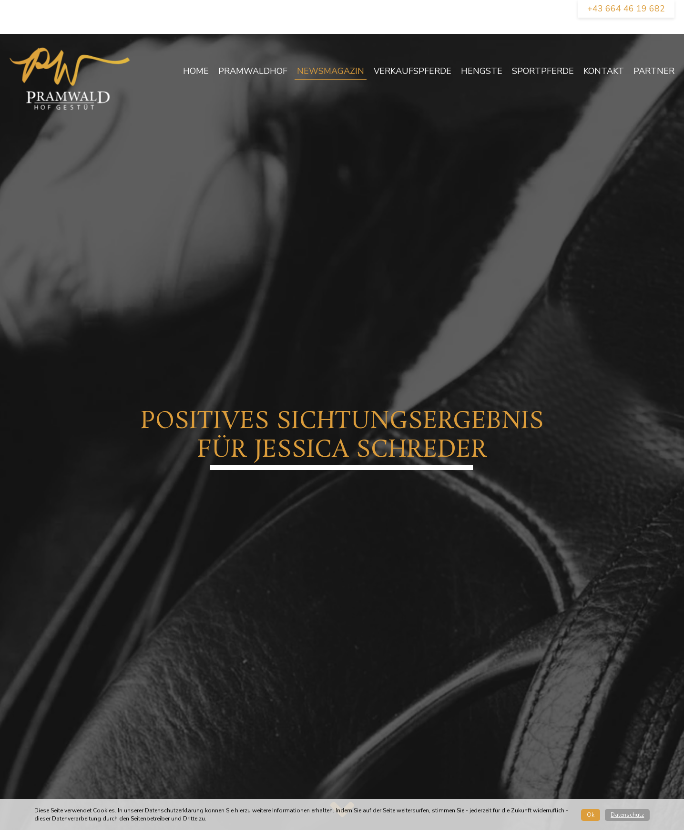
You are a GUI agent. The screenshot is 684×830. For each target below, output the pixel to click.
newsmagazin (330, 71)
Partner (653, 71)
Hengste (481, 71)
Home (196, 71)
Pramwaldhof (252, 71)
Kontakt (603, 71)
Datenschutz (627, 815)
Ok (590, 815)
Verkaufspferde (412, 71)
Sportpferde (543, 71)
